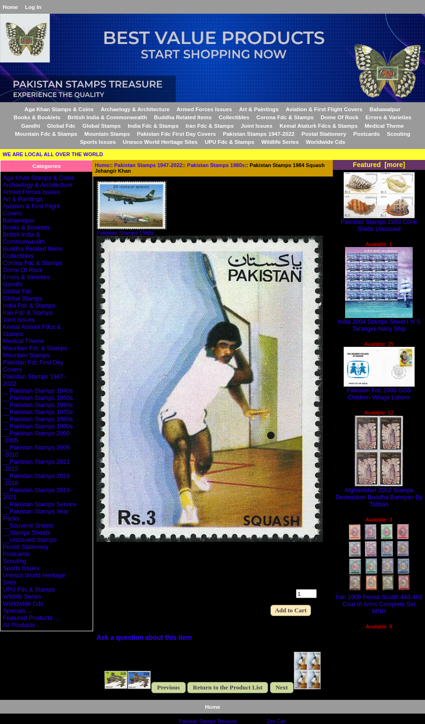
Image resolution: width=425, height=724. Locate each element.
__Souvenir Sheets (28, 525)
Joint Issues (256, 126)
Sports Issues (98, 142)
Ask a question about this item (144, 637)
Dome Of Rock (339, 117)
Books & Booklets (37, 117)
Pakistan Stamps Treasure (207, 721)
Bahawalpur (385, 109)
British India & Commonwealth (107, 117)
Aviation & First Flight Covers (324, 109)
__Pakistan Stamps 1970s (38, 411)
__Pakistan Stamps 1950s (38, 397)
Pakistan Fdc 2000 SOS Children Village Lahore (379, 391)
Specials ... (17, 610)
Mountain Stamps (107, 134)
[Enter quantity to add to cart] (306, 593)
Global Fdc (61, 126)
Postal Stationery (324, 134)
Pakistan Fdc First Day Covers (176, 134)
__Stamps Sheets (27, 532)
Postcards (366, 134)
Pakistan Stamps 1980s (216, 165)
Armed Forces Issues (204, 109)
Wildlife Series (280, 142)
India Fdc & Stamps (153, 126)
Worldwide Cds (326, 142)
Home (10, 7)
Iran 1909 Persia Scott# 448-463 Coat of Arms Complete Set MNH (379, 601)
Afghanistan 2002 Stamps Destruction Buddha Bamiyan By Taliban (379, 494)
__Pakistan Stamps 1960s (38, 404)
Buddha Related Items (183, 117)
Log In (33, 7)
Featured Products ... (31, 617)
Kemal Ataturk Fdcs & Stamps (318, 126)
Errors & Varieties (388, 117)
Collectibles (233, 117)
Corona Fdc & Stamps (284, 117)
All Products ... (22, 624)
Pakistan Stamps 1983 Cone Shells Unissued (379, 222)
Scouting (398, 134)
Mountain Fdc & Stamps (46, 134)
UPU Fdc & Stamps (229, 142)
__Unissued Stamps (30, 539)
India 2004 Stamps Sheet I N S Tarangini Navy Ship (379, 322)
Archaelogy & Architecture (135, 109)
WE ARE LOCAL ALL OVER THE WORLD (53, 154)
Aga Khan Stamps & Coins (59, 109)
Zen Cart (276, 721)
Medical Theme (384, 126)
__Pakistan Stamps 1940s (38, 390)
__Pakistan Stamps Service (40, 504)
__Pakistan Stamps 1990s (38, 426)
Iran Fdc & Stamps (210, 126)
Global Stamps (101, 126)
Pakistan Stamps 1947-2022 (148, 165)
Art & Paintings (259, 109)
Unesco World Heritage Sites (160, 142)
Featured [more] (379, 164)
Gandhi (30, 126)
